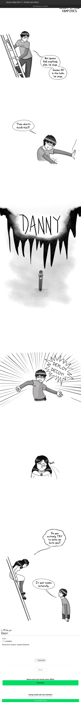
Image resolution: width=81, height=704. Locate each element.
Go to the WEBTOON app (40, 700)
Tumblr (47, 654)
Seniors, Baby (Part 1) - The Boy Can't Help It (22, 2)
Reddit (55, 654)
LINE (26, 654)
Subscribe (41, 660)
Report (40, 670)
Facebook (33, 654)
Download (40, 683)
